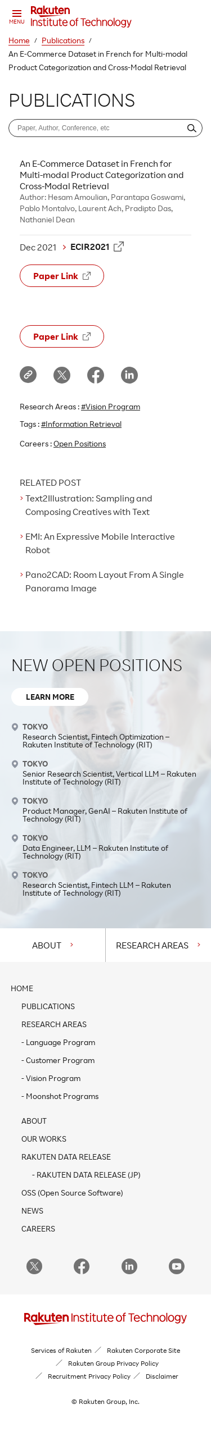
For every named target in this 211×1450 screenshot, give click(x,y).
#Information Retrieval (81, 423)
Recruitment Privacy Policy (89, 1376)
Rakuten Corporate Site (143, 1350)
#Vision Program (110, 406)
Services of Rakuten (61, 1350)
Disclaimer (162, 1376)
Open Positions (79, 443)
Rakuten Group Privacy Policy (113, 1363)
